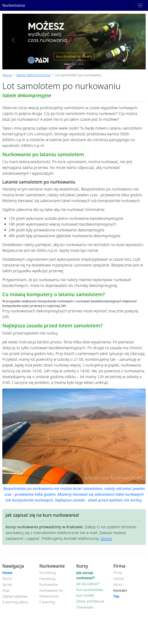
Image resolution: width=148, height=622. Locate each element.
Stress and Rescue (90, 601)
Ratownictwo (49, 596)
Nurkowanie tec (51, 590)
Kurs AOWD (85, 595)
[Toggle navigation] (140, 5)
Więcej (106, 538)
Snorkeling (47, 572)
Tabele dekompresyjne (33, 75)
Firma (117, 572)
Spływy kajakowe (15, 596)
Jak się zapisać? (87, 583)
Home (7, 572)
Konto (118, 584)
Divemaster (85, 607)
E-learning (47, 602)
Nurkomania (13, 5)
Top (116, 596)
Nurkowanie (48, 584)
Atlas (6, 590)
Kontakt (120, 590)
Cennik (118, 578)
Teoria (7, 75)
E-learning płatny (15, 602)
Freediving (47, 578)
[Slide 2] (74, 64)
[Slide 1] (67, 64)
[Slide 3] (81, 64)
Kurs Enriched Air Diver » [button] (74, 56)
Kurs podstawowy (89, 589)
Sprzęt (7, 584)
